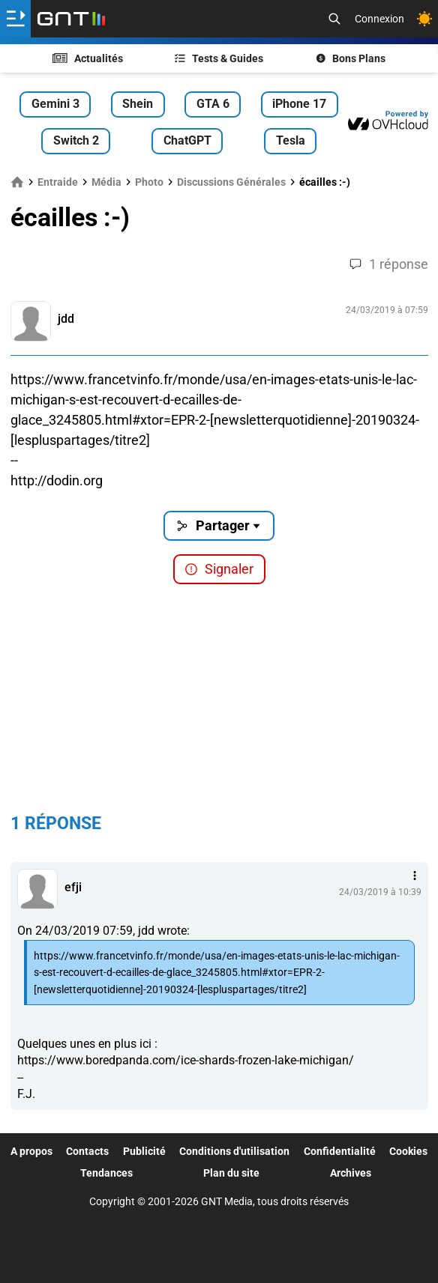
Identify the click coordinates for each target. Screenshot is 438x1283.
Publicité (144, 1151)
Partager (219, 525)
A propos (31, 1151)
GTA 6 (213, 104)
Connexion (379, 19)
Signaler (219, 569)
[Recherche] (334, 18)
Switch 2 (76, 140)
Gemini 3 (56, 104)
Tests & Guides (219, 58)
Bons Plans (351, 58)
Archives (350, 1173)
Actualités (87, 58)
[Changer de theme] (424, 18)
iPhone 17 (299, 104)
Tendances (106, 1173)
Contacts (87, 1151)
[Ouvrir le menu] (15, 18)
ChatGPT (188, 140)
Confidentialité (340, 1151)
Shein (137, 104)
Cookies (408, 1151)
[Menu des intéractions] (415, 875)
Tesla (290, 140)
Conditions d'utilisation (234, 1151)
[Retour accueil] (71, 18)
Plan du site (231, 1173)
